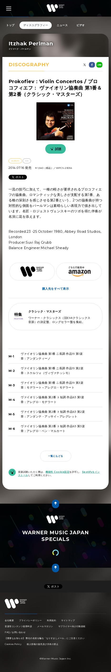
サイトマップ (68, 620)
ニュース (62, 25)
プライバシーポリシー (30, 620)
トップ (10, 25)
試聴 (55, 149)
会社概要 (9, 620)
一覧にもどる (55, 456)
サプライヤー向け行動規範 (72, 626)
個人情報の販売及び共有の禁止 (42, 644)
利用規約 (51, 620)
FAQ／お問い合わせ (15, 632)
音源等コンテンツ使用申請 (18, 626)
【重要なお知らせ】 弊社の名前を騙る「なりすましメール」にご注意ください (45, 638)
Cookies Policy (13, 644)
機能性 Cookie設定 (57, 471)
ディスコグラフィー (35, 25)
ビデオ (80, 25)
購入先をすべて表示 (55, 288)
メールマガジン (45, 626)
